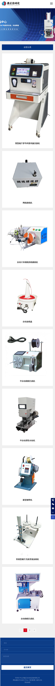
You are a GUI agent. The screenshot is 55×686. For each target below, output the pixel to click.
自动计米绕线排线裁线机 (27, 262)
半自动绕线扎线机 (27, 381)
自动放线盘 (27, 322)
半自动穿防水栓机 (27, 440)
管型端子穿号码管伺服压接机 (27, 143)
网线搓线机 (27, 203)
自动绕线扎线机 (27, 619)
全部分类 (27, 47)
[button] (26, 38)
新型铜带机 (27, 500)
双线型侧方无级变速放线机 (27, 559)
